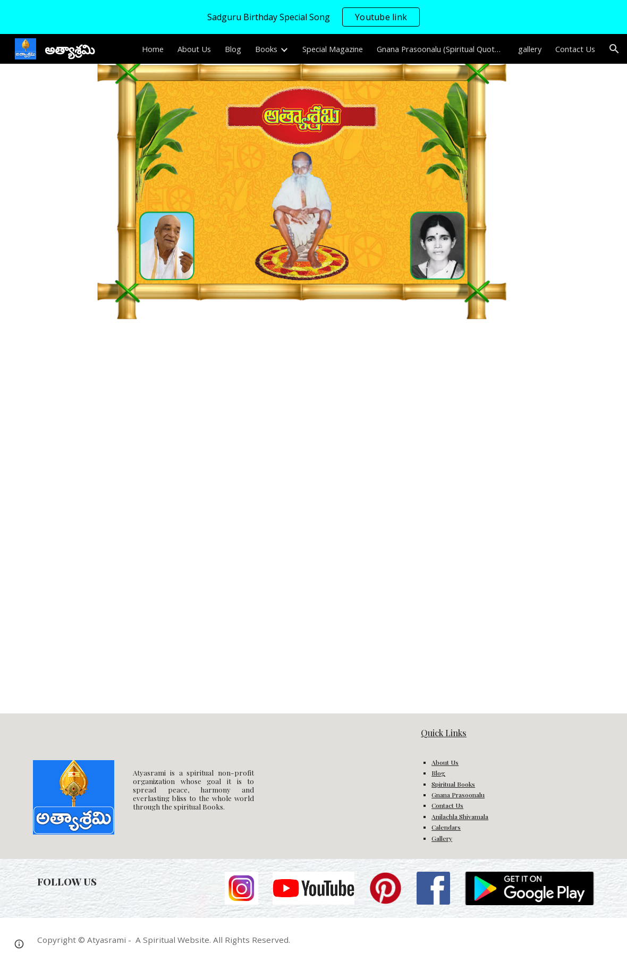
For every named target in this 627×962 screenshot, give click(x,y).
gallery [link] (529, 49)
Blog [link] (233, 49)
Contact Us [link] (575, 49)
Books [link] (266, 49)
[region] (313, 17)
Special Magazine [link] (332, 49)
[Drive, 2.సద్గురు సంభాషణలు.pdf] (170, 517)
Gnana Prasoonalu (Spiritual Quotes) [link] (440, 49)
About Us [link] (194, 49)
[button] (614, 49)
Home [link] (153, 49)
